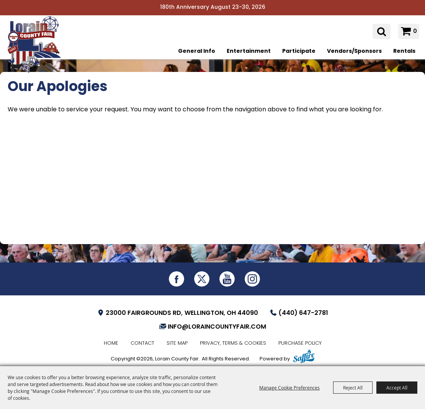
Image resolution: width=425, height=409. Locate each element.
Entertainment (249, 51)
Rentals (404, 51)
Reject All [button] (353, 388)
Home (111, 343)
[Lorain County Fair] (36, 48)
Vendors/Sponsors (354, 51)
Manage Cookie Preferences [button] (289, 388)
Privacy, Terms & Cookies (233, 343)
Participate (298, 51)
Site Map (177, 343)
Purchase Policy (300, 343)
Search (381, 31)
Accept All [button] (396, 388)
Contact (142, 343)
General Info (196, 51)
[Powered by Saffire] (303, 357)
